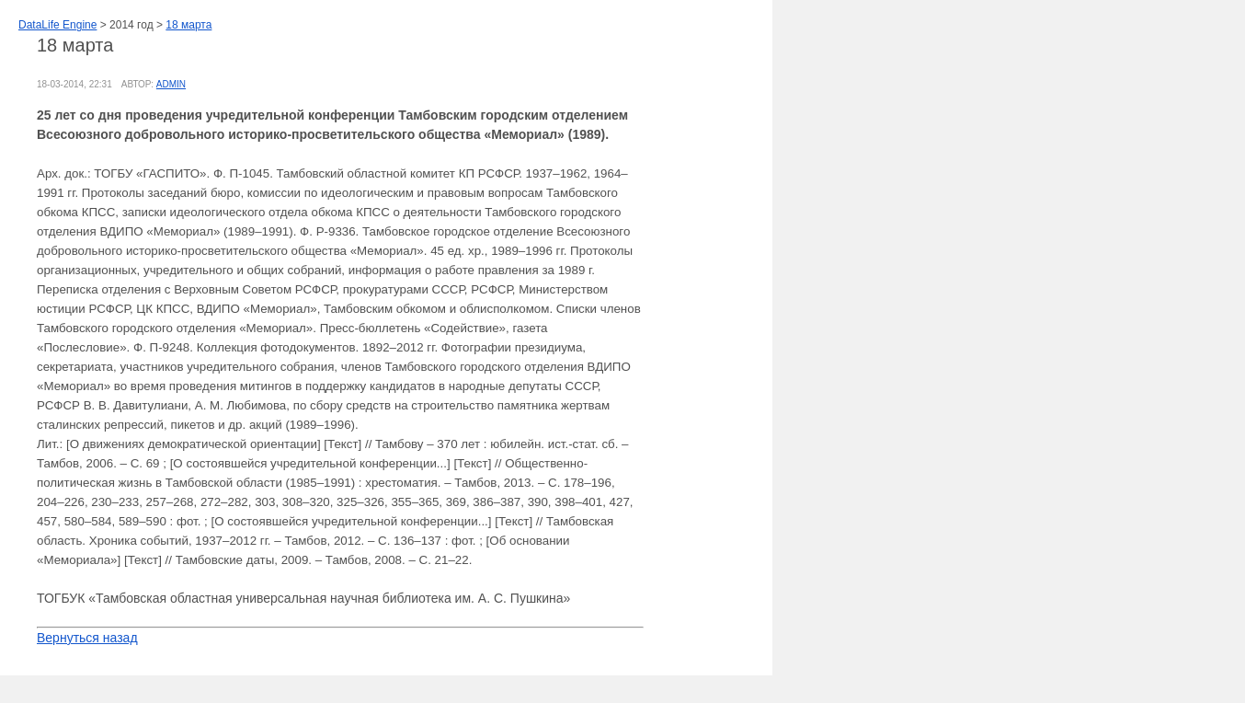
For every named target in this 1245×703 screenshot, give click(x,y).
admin (171, 84)
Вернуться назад (87, 637)
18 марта (188, 24)
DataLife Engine (57, 24)
